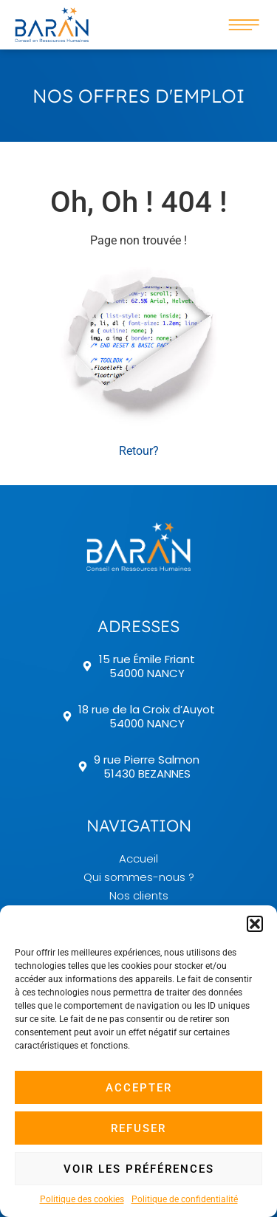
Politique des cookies (82, 1199)
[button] (254, 923)
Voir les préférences (139, 1169)
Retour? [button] (139, 451)
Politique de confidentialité (184, 1199)
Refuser (138, 1128)
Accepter (139, 1087)
